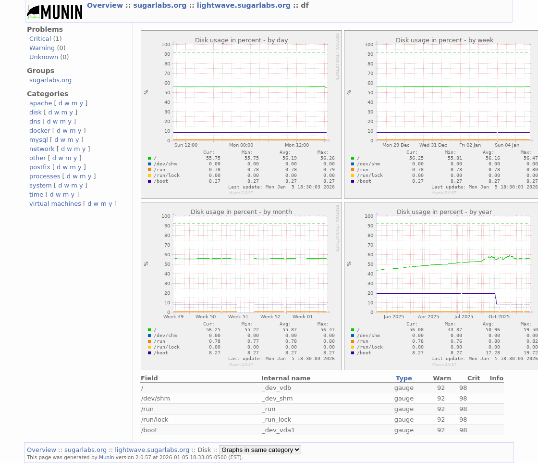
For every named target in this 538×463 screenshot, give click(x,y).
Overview (106, 5)
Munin (106, 457)
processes (45, 176)
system (40, 185)
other (37, 158)
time (36, 194)
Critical (40, 38)
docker (39, 130)
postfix (39, 167)
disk (35, 112)
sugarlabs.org (161, 5)
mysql (38, 139)
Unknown (43, 57)
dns (34, 121)
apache (40, 103)
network (42, 148)
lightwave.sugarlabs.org (245, 5)
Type (404, 378)
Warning (42, 47)
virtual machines (55, 203)
